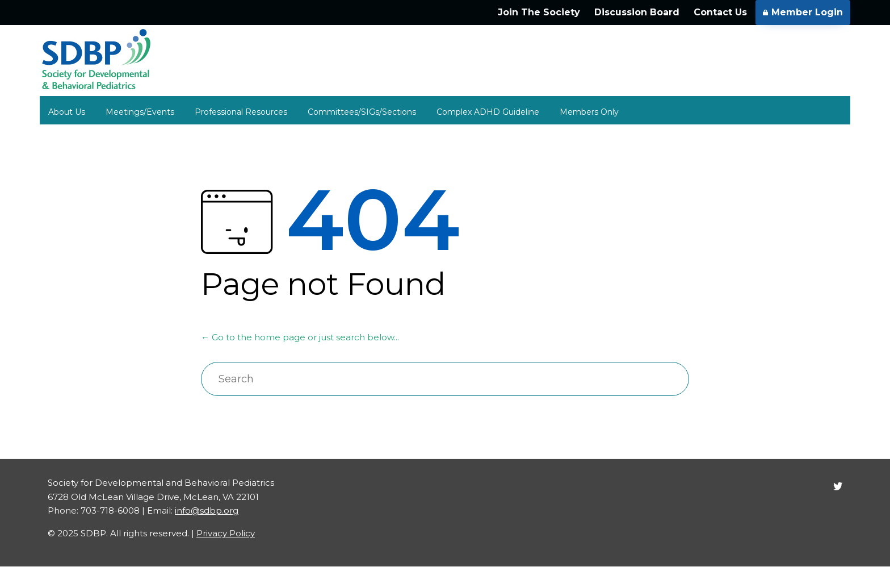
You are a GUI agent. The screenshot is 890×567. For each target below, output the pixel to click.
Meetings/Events (140, 112)
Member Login (803, 12)
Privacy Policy (225, 533)
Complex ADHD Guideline (487, 112)
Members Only (589, 112)
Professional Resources (241, 112)
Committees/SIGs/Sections (362, 112)
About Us (66, 112)
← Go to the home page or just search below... (300, 337)
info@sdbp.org (206, 510)
